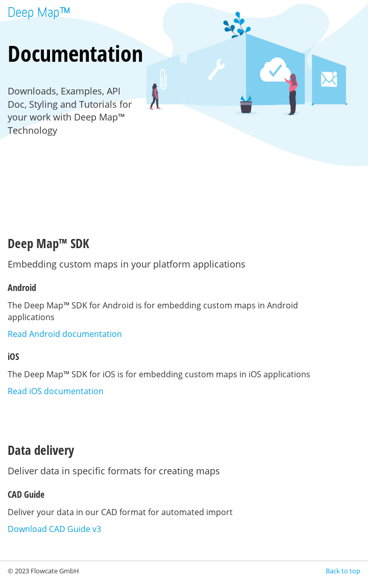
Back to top (343, 570)
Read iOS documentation (56, 391)
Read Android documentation (65, 334)
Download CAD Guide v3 (54, 529)
